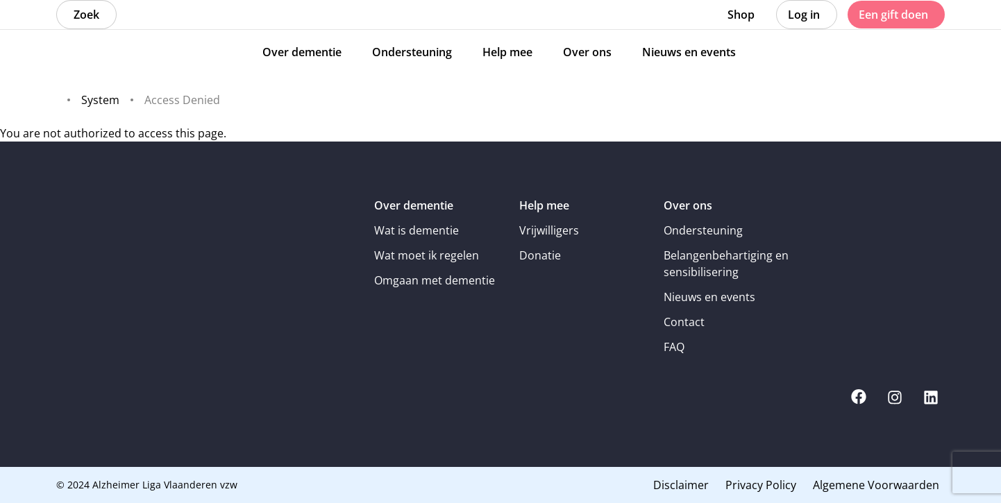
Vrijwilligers (549, 230)
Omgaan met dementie (434, 280)
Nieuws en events (709, 297)
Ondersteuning (703, 230)
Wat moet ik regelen (426, 255)
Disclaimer (681, 485)
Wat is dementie (416, 230)
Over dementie (413, 205)
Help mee (544, 205)
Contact (684, 322)
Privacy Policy (760, 485)
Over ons (688, 205)
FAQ (674, 347)
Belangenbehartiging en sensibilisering (726, 264)
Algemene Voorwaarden (876, 485)
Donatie (540, 255)
